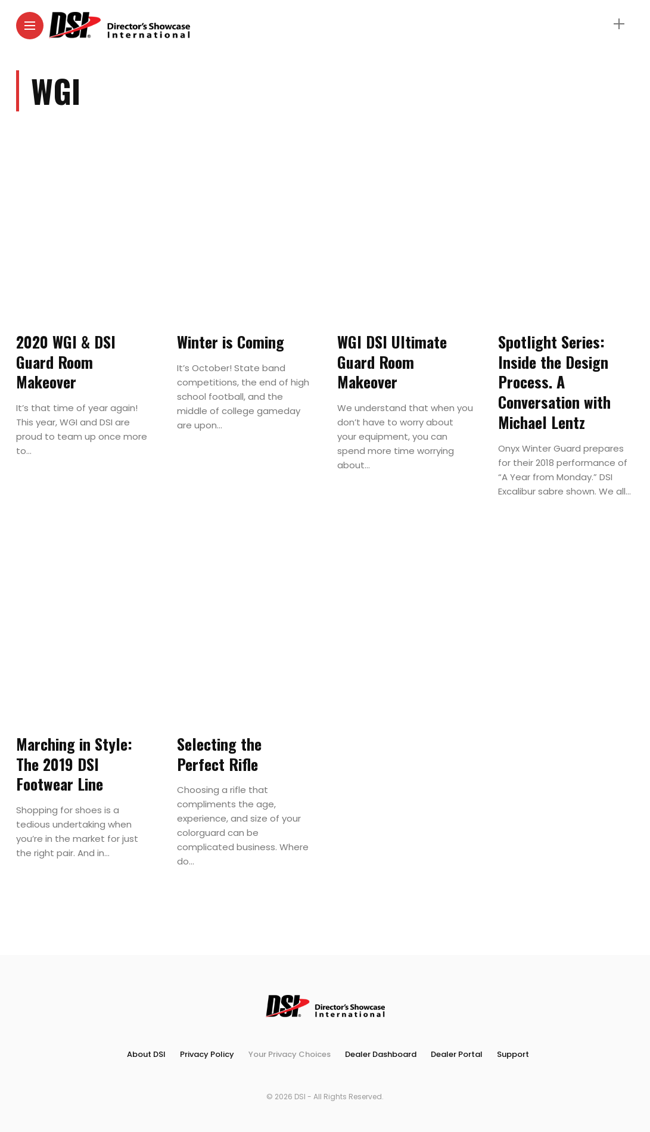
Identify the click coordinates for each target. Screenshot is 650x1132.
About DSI (146, 1054)
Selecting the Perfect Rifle (219, 754)
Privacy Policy (207, 1054)
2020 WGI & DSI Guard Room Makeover (66, 362)
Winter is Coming (230, 341)
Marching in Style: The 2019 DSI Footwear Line (74, 764)
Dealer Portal (457, 1054)
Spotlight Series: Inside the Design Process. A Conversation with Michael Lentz (554, 382)
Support (513, 1054)
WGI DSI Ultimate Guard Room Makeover (392, 362)
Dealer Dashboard (380, 1054)
